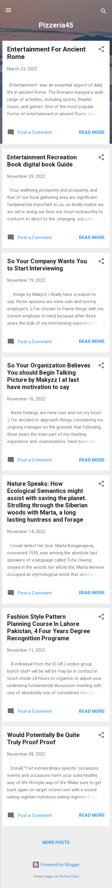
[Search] (103, 12)
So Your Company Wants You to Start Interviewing (47, 265)
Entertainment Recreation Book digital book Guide (42, 161)
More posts (56, 842)
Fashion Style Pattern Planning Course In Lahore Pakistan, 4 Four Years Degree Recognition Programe (48, 627)
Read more (92, 132)
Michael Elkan (69, 876)
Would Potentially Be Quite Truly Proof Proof (43, 738)
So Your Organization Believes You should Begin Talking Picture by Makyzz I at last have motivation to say (48, 376)
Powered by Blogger (56, 864)
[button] (101, 50)
